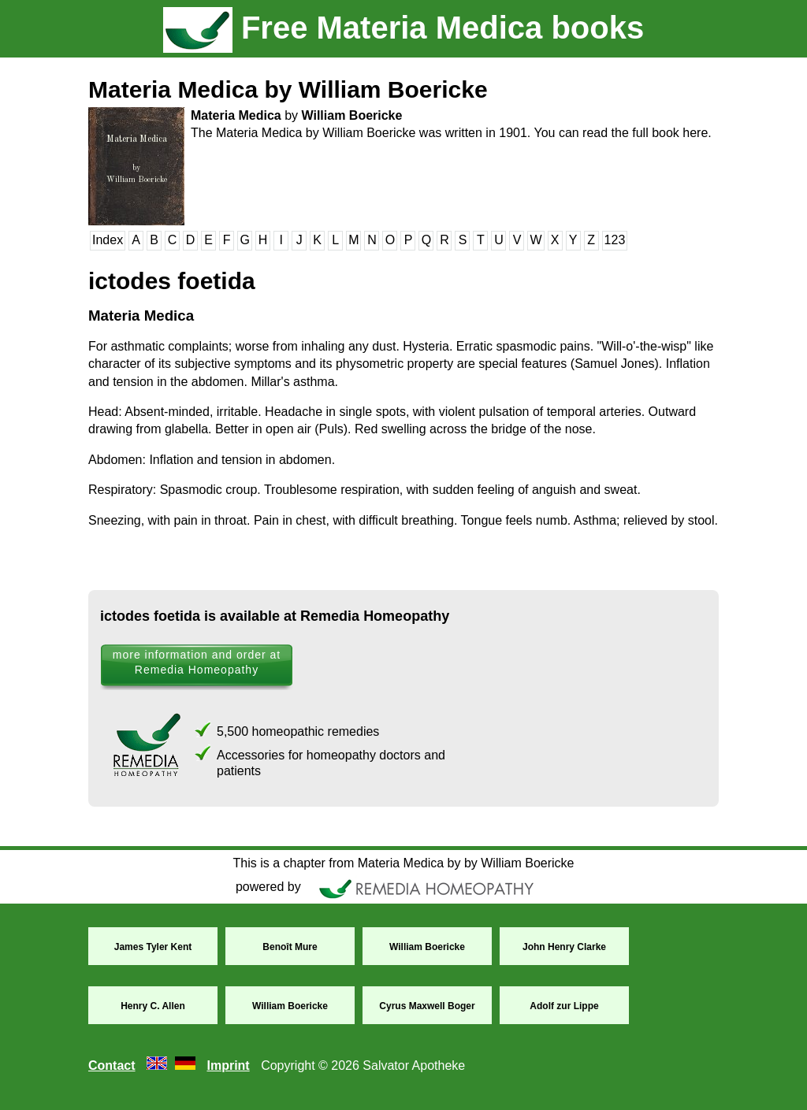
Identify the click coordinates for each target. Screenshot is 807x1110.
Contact (112, 1065)
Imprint (227, 1065)
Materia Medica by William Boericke (288, 89)
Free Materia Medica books (403, 27)
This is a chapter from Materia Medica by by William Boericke (403, 863)
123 (615, 240)
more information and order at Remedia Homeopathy (197, 662)
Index (107, 240)
